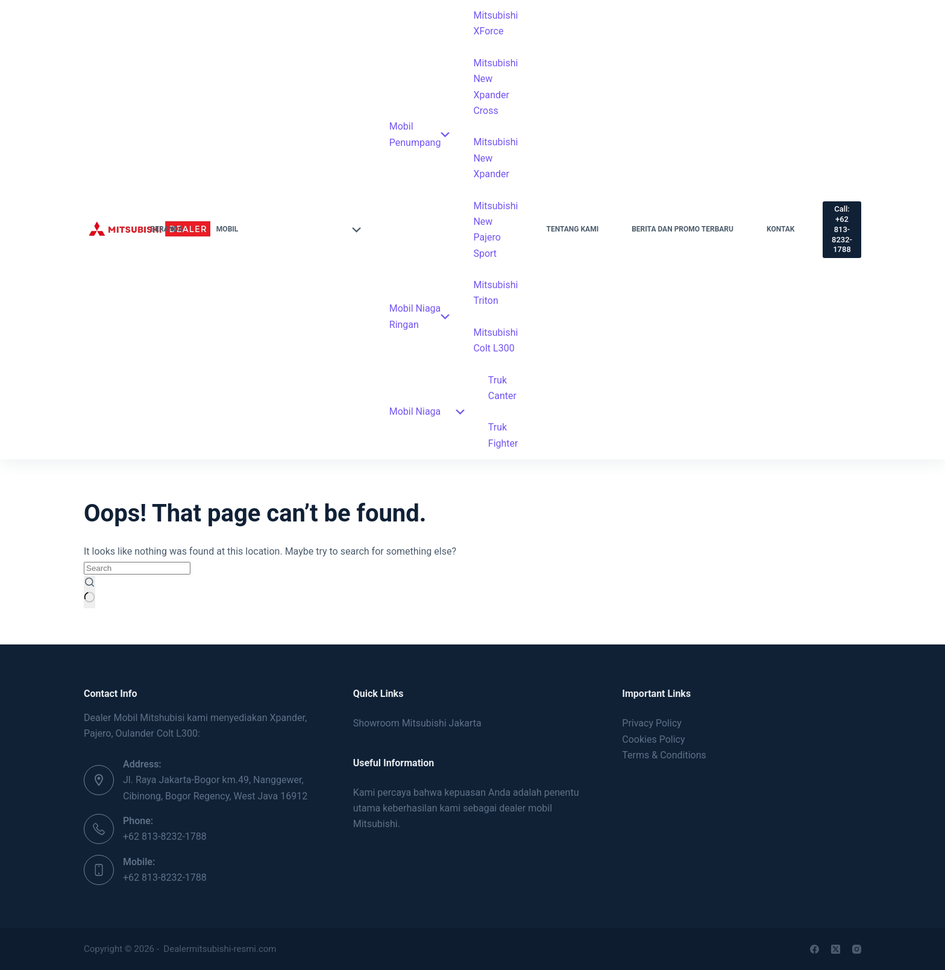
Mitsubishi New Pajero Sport (495, 229)
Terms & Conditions (664, 755)
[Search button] (89, 592)
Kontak (781, 229)
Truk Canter (502, 388)
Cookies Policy (653, 739)
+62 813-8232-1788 (165, 836)
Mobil (288, 229)
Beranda (166, 229)
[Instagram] (856, 949)
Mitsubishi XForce (495, 23)
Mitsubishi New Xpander (495, 158)
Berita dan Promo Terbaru (682, 229)
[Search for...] (137, 568)
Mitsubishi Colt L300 (495, 340)
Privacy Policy (652, 723)
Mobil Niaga (427, 411)
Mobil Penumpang (419, 134)
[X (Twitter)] (835, 949)
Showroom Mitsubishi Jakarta (417, 723)
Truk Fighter (503, 435)
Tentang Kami (572, 229)
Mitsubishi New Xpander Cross (495, 86)
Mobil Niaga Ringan (419, 316)
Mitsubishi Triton (495, 292)
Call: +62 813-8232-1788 (842, 229)
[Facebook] (814, 949)
